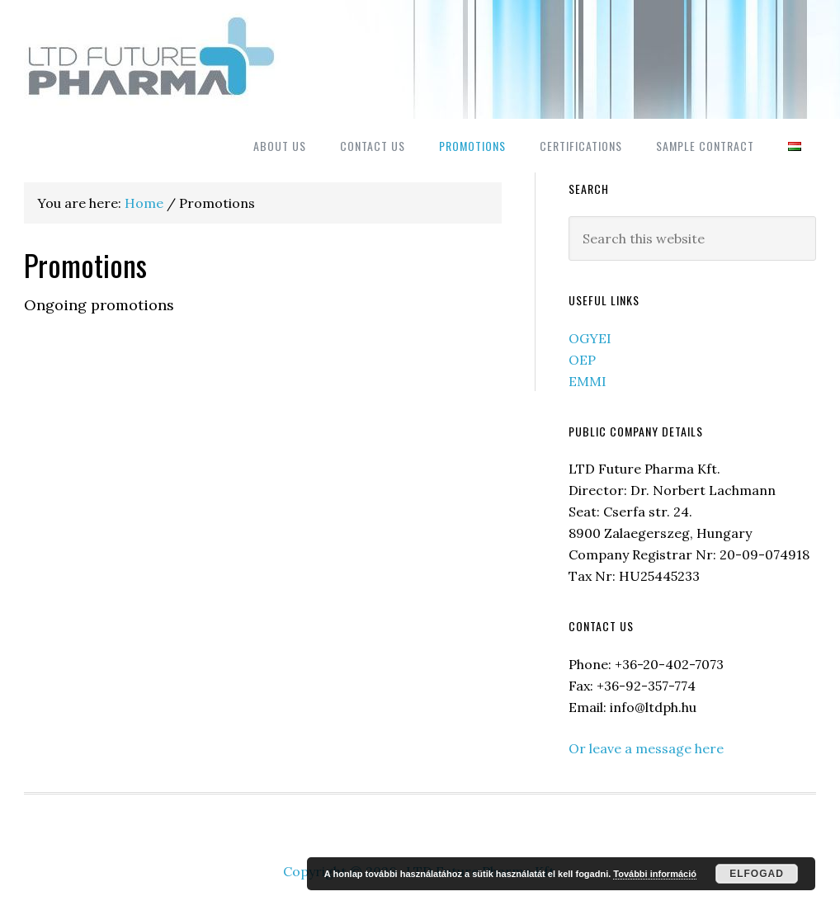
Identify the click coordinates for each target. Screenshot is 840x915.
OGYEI (590, 338)
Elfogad (756, 874)
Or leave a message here (646, 748)
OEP (582, 359)
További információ (654, 874)
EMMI (587, 381)
